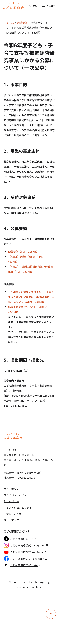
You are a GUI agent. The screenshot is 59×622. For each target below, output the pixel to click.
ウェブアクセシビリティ (18, 507)
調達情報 (22, 22)
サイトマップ (11, 520)
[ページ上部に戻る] (51, 614)
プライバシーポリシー (16, 495)
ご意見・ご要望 (13, 514)
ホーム (10, 22)
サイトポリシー (13, 489)
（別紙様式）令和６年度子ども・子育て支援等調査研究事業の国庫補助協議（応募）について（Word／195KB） (31, 296)
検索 (33, 5)
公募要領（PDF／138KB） (23, 251)
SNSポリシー (11, 501)
